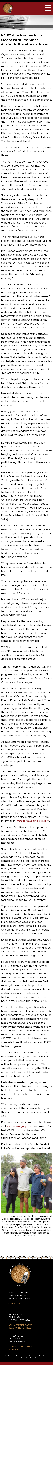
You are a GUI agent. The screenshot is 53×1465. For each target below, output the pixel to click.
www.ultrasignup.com (20, 1126)
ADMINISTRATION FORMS (20, 1325)
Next (49, 1191)
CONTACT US (14, 1303)
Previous (3, 1191)
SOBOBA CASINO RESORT (20, 1346)
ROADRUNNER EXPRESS (19, 1328)
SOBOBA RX (14, 1349)
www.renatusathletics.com (33, 820)
